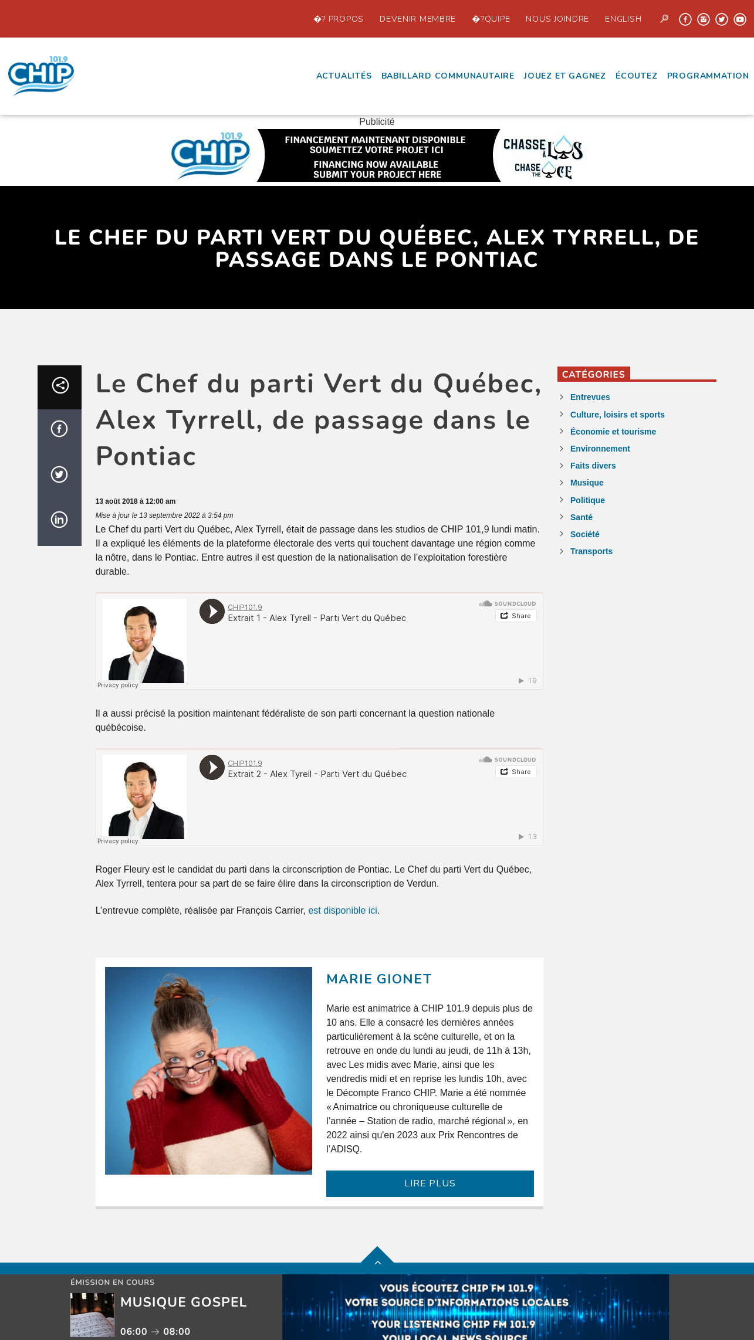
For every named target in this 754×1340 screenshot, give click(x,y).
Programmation (708, 76)
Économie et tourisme (613, 431)
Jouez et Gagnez (565, 76)
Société (585, 534)
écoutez (637, 76)
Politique (587, 500)
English (623, 19)
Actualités (344, 76)
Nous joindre (557, 19)
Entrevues (590, 397)
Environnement (600, 448)
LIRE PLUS (429, 1183)
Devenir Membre (418, 19)
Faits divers (593, 465)
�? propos (338, 19)
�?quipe (491, 19)
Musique (587, 482)
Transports (591, 551)
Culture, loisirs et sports (617, 414)
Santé (581, 517)
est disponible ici (342, 910)
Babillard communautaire (448, 76)
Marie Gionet (379, 979)
